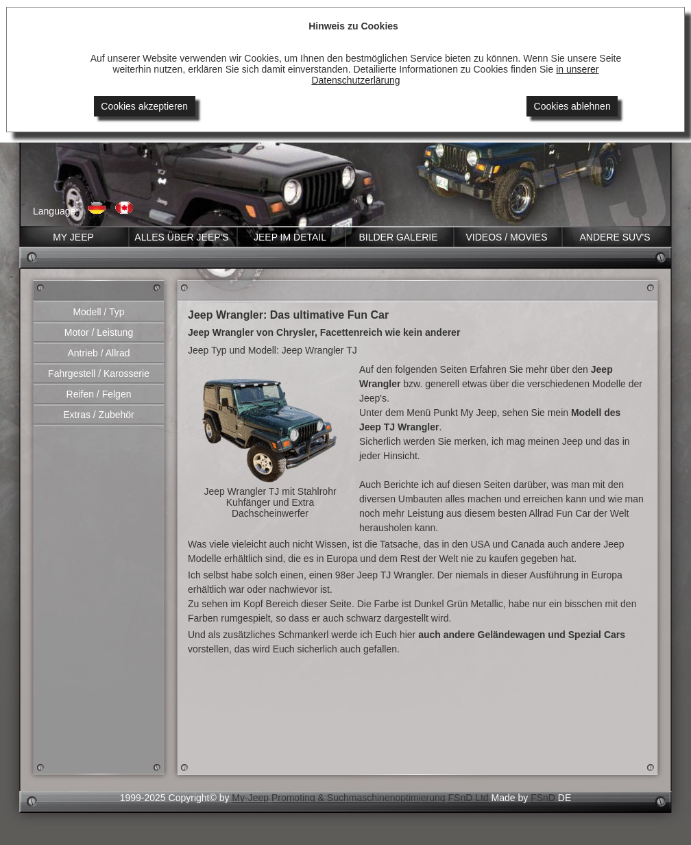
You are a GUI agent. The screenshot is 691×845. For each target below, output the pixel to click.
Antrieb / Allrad (98, 352)
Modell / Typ (98, 311)
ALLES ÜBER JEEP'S (181, 237)
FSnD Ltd (468, 797)
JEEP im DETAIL (290, 237)
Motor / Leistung (98, 332)
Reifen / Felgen (99, 394)
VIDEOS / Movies (506, 237)
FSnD (543, 797)
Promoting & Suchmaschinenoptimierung (358, 797)
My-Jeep (250, 797)
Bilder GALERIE (398, 237)
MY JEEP (73, 237)
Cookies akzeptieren (144, 106)
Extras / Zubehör (98, 414)
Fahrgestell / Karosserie (98, 373)
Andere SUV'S (614, 237)
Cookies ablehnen (572, 106)
